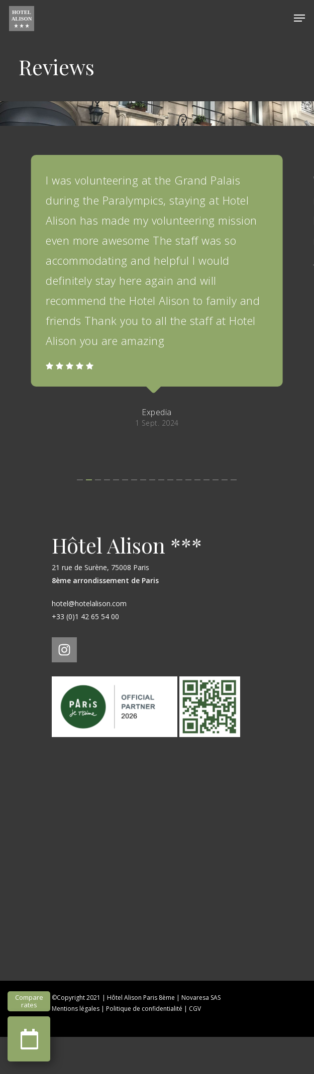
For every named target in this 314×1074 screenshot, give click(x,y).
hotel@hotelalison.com (89, 640)
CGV (195, 1045)
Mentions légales (75, 1045)
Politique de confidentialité (144, 1045)
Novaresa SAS (201, 1034)
